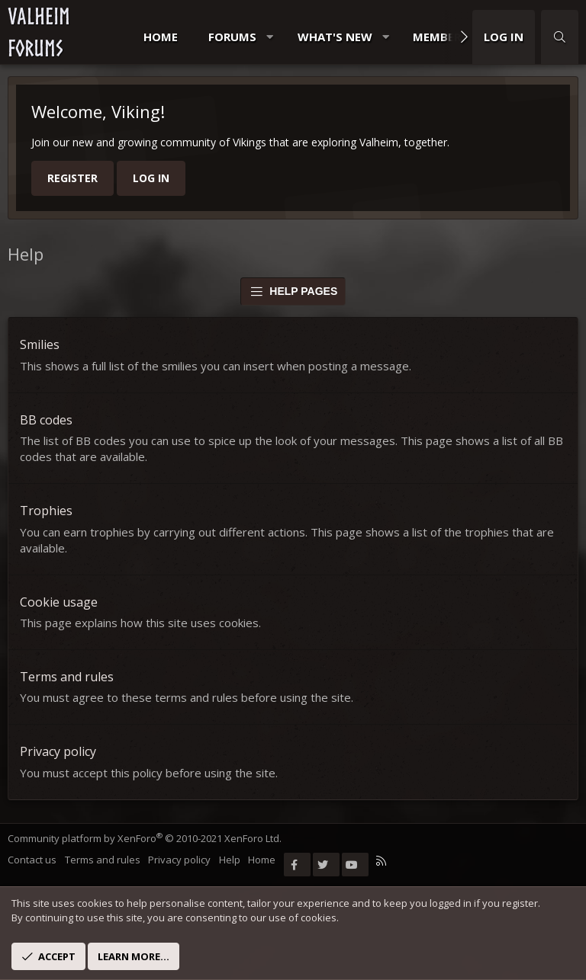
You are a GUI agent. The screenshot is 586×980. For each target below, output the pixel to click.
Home (160, 36)
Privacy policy (58, 751)
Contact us (32, 859)
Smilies (40, 344)
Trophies (46, 510)
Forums (232, 36)
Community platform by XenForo (145, 838)
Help (229, 859)
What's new (335, 36)
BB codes (46, 420)
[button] (270, 37)
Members (440, 36)
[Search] (559, 37)
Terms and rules (67, 676)
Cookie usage (59, 602)
